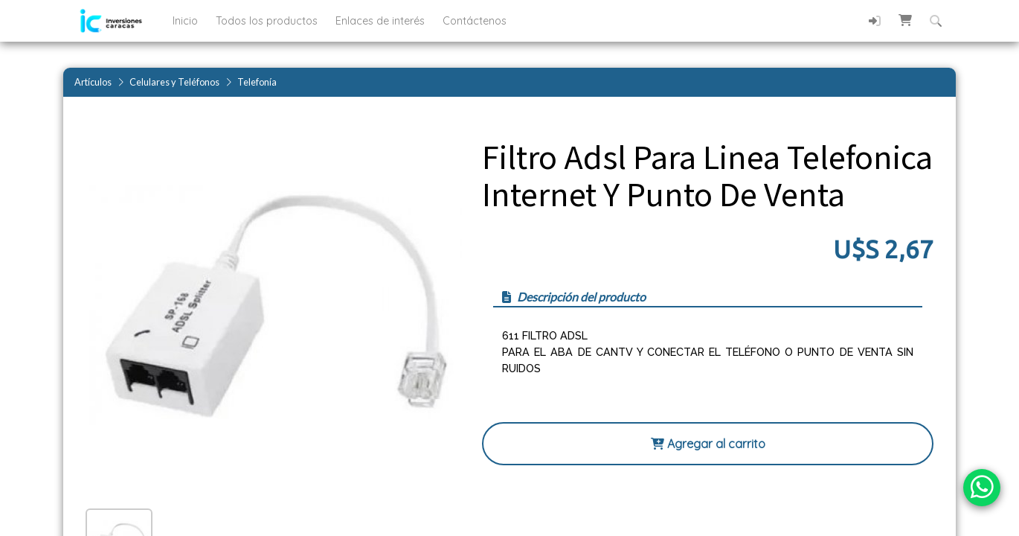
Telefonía (257, 82)
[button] (905, 20)
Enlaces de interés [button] (381, 21)
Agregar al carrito (708, 443)
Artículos (93, 82)
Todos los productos (268, 21)
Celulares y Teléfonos (174, 82)
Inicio (187, 21)
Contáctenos (475, 21)
